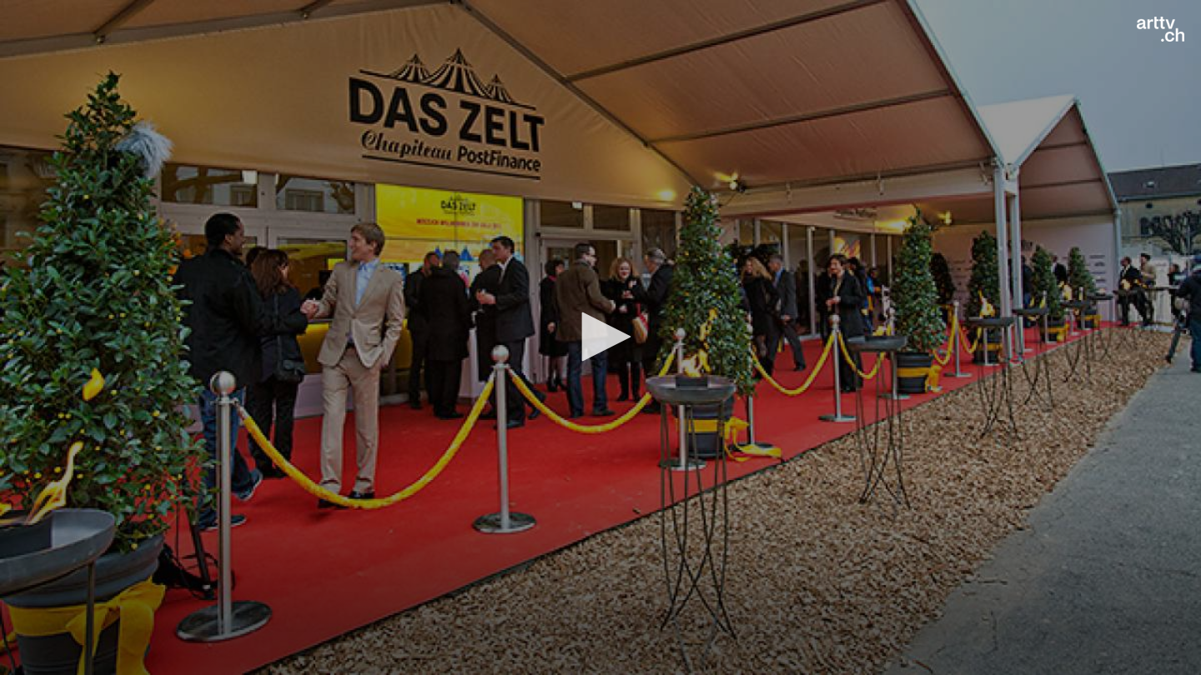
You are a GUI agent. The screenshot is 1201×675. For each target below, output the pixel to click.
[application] (600, 337)
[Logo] (1160, 29)
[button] (600, 336)
